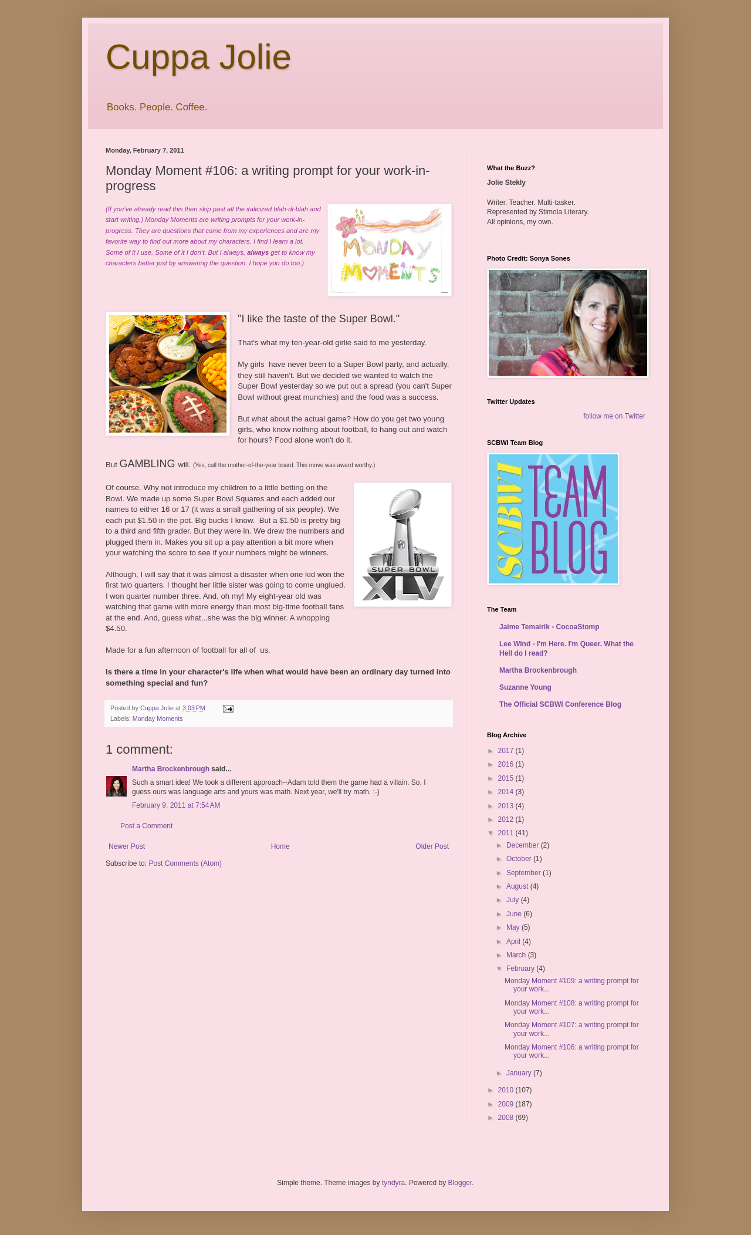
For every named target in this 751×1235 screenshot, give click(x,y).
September (524, 873)
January (519, 1073)
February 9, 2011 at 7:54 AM (176, 805)
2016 (507, 764)
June (514, 914)
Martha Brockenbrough (170, 769)
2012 (507, 819)
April (514, 941)
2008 (507, 1117)
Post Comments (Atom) (185, 863)
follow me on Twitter (614, 416)
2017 (507, 751)
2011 (507, 833)
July (513, 900)
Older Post (432, 846)
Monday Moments (158, 718)
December (523, 845)
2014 (507, 792)
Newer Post (127, 846)
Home (280, 846)
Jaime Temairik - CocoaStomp (549, 627)
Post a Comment (146, 826)
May (514, 927)
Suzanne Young (525, 687)
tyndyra (393, 1183)
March (517, 955)
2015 (507, 778)
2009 (507, 1104)
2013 (507, 806)
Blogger (460, 1183)
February (521, 968)
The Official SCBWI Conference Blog (560, 704)
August (518, 886)
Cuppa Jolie (199, 56)
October (519, 859)
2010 (507, 1090)
